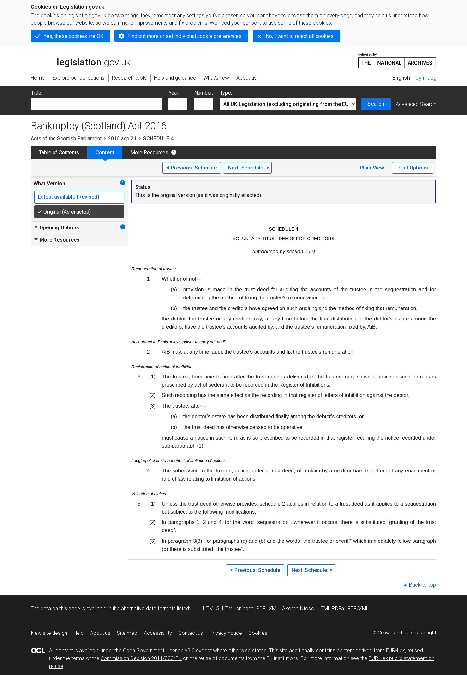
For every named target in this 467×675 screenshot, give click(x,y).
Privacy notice (226, 633)
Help (79, 633)
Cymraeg (425, 78)
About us (100, 633)
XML (274, 608)
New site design (49, 633)
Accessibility (158, 633)
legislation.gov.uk (81, 60)
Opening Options (56, 227)
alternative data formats (148, 608)
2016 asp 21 (122, 138)
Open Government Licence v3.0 (159, 650)
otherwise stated (247, 650)
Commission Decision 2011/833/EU (141, 658)
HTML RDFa (330, 608)
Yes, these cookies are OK (73, 36)
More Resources (149, 152)
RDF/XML (358, 608)
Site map (127, 633)
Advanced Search (416, 104)
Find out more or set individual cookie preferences (184, 36)
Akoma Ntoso (298, 608)
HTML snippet (237, 608)
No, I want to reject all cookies (300, 36)
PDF (261, 608)
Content (104, 152)
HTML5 (211, 608)
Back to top (422, 585)
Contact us (190, 633)
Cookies (257, 633)
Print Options (412, 168)
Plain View (372, 168)
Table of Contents (59, 152)
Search (375, 104)
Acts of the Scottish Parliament (66, 138)
